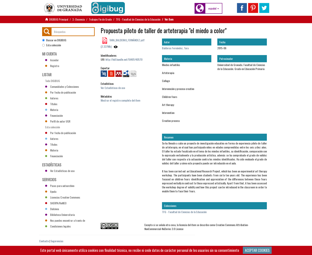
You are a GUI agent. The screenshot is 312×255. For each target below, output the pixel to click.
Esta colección (51, 45)
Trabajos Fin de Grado (100, 19)
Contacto (44, 241)
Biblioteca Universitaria (60, 214)
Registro (52, 66)
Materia (51, 110)
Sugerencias (57, 241)
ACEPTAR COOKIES (257, 250)
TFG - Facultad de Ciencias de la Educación (138, 19)
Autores (51, 98)
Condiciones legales (58, 226)
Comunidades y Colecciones (62, 86)
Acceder (52, 60)
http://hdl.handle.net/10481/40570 (123, 59)
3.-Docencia (78, 19)
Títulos (51, 104)
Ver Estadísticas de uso (113, 88)
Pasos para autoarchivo (59, 186)
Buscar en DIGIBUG (54, 40)
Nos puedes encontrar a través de (65, 220)
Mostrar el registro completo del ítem (120, 100)
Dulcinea (52, 209)
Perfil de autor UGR (57, 121)
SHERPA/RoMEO (56, 203)
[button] (213, 8)
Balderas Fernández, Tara (175, 48)
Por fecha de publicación (60, 92)
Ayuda (50, 191)
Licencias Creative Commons (62, 197)
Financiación (54, 115)
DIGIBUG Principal (58, 19)
